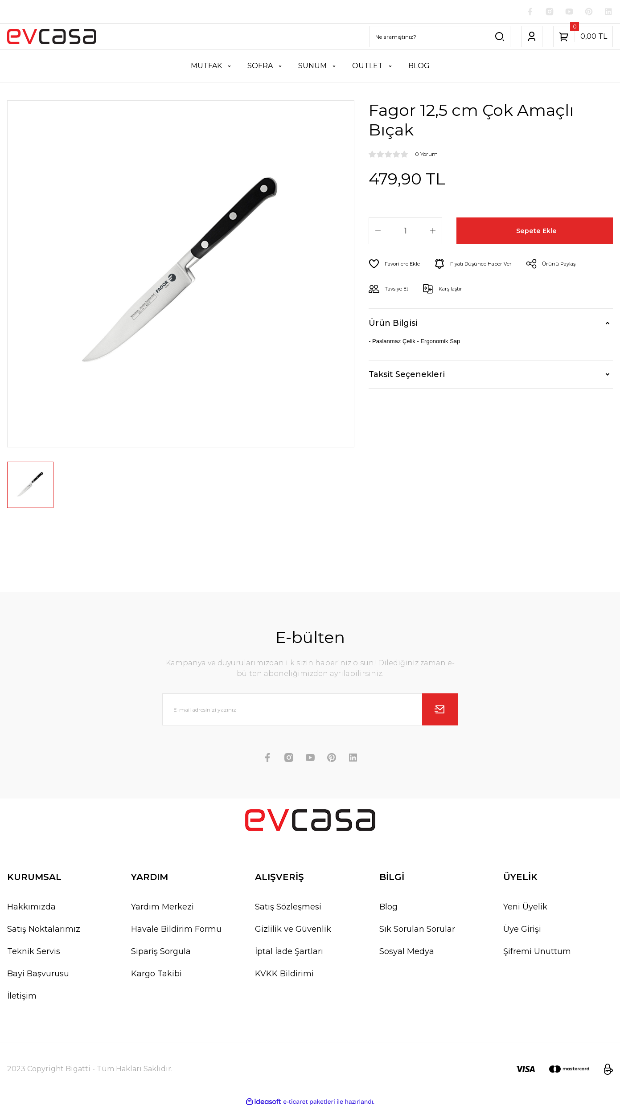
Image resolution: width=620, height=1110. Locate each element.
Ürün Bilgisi (393, 325)
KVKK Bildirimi (284, 975)
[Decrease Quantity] (378, 233)
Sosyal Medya (406, 953)
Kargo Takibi (156, 975)
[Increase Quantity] (433, 233)
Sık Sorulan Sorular (417, 931)
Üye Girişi (522, 931)
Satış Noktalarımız (43, 931)
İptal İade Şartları (289, 953)
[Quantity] (405, 233)
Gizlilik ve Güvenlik (293, 931)
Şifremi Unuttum (537, 953)
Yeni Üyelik (525, 908)
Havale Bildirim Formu (176, 931)
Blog (388, 908)
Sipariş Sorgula (161, 953)
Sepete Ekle (538, 233)
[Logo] (51, 38)
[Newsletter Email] (310, 711)
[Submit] (440, 711)
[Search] (440, 38)
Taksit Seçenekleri (407, 376)
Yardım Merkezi (162, 908)
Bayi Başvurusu (38, 975)
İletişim (22, 998)
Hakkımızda (31, 908)
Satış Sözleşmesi (288, 908)
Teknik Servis (33, 953)
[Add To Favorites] (398, 265)
